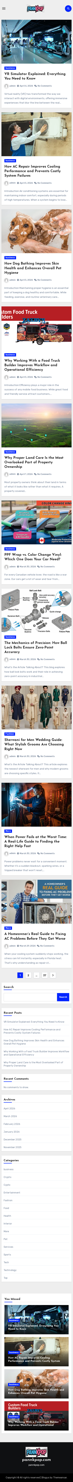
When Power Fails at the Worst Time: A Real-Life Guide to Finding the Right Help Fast (35, 841)
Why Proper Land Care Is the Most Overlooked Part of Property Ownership (33, 462)
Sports (7, 1254)
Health (7, 1215)
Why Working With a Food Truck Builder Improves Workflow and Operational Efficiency (32, 365)
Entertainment (12, 1192)
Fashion (10, 734)
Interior (8, 1223)
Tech (6, 1262)
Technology (10, 1270)
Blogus (45, 1477)
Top (6, 1278)
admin (10, 86)
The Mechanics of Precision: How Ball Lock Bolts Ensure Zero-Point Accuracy (35, 647)
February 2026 (12, 1124)
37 (44, 975)
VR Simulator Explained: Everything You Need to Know (34, 1021)
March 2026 (10, 1116)
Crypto (7, 1177)
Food (6, 1208)
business (10, 68)
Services (8, 1247)
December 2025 (13, 1139)
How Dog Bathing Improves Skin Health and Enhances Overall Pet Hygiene (32, 268)
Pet (6, 1239)
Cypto (7, 1184)
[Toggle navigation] (3, 8)
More (8, 831)
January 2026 (12, 1131)
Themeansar (60, 1477)
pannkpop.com (36, 1460)
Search (9, 987)
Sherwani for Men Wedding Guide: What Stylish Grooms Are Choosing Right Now (34, 744)
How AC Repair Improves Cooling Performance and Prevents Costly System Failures (32, 171)
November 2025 (13, 1147)
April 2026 (9, 1108)
